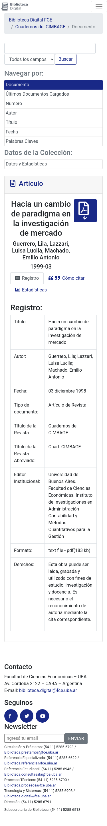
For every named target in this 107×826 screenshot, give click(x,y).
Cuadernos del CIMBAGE (40, 26)
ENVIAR (76, 738)
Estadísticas (31, 290)
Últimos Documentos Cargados (37, 94)
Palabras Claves (22, 141)
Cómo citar (66, 278)
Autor (11, 113)
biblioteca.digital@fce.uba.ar (48, 690)
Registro (27, 278)
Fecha (12, 132)
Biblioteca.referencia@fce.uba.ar (30, 763)
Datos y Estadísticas (26, 164)
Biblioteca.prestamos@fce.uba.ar (31, 752)
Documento (17, 84)
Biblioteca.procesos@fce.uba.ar (30, 785)
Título (11, 122)
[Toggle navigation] (99, 6)
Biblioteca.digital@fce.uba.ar (27, 796)
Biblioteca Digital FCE (30, 20)
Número (14, 103)
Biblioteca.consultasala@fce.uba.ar (33, 774)
